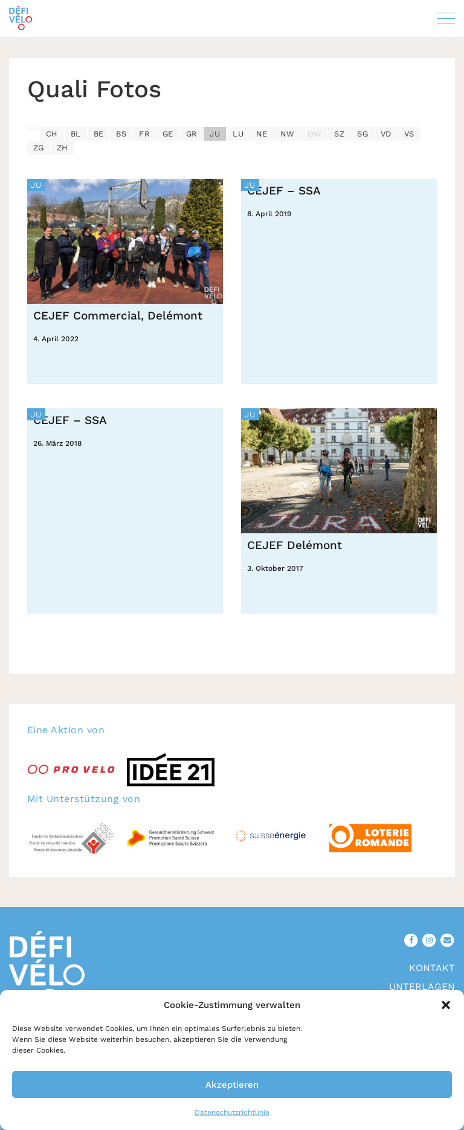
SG (362, 133)
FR (144, 133)
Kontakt (432, 968)
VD (386, 133)
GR (192, 133)
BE (99, 133)
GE (168, 133)
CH (52, 133)
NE (262, 133)
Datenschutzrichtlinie (232, 1112)
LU (238, 133)
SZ (339, 133)
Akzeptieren (232, 1084)
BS (121, 133)
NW (287, 133)
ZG (38, 147)
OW (315, 133)
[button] (446, 1005)
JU (215, 133)
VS (409, 133)
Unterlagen (422, 986)
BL (76, 133)
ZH (62, 147)
